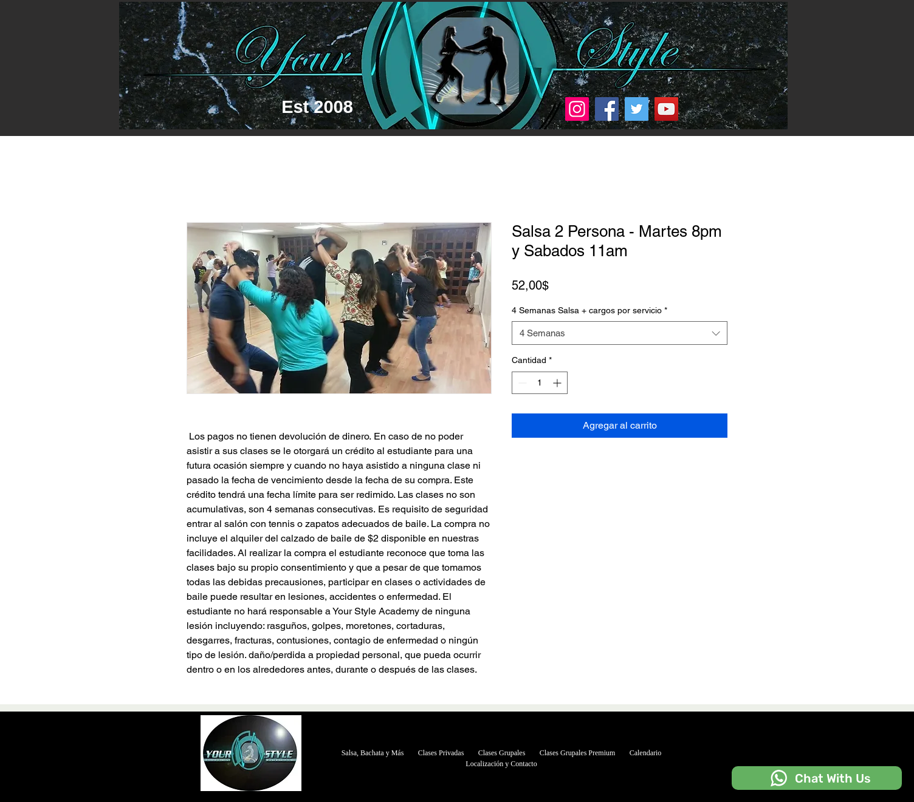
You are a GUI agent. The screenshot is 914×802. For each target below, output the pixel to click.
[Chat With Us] (817, 778)
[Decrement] (521, 382)
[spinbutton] (540, 382)
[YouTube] (666, 109)
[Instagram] (577, 109)
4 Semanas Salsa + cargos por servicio (589, 310)
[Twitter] (636, 109)
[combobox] (619, 333)
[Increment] (558, 382)
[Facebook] (607, 109)
